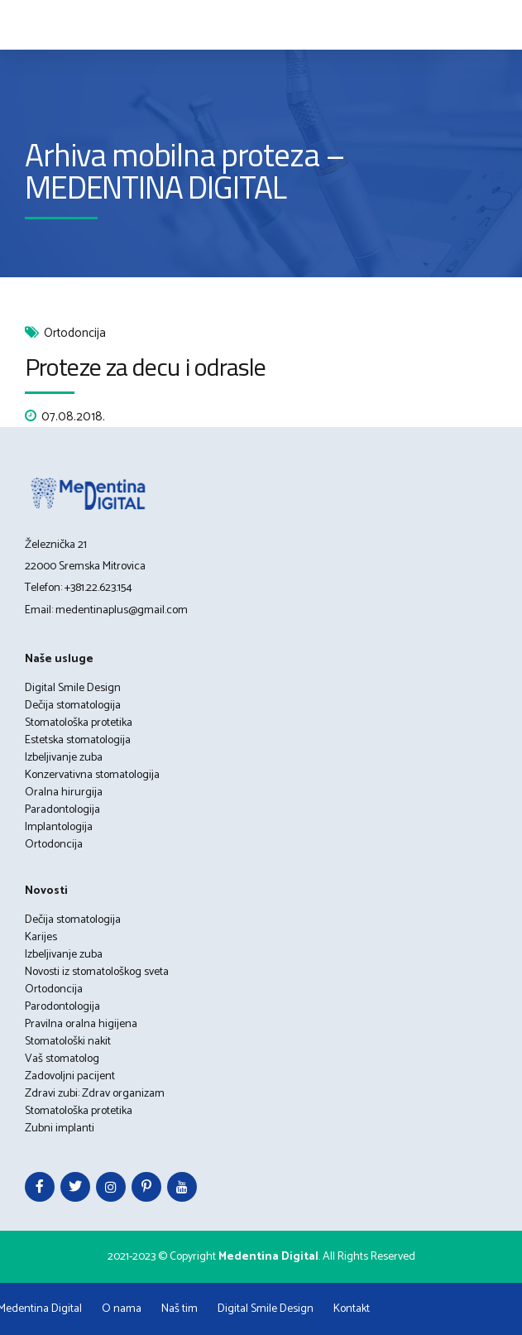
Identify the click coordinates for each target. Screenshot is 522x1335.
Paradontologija (62, 809)
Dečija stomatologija (73, 705)
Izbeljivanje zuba (64, 757)
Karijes (41, 937)
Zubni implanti (59, 1128)
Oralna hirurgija (64, 792)
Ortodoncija (75, 334)
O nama (121, 1308)
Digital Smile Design (73, 688)
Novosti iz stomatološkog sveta (97, 972)
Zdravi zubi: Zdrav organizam (95, 1093)
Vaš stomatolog (62, 1058)
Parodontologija (62, 1006)
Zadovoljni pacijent (70, 1076)
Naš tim (179, 1308)
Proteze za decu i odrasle (145, 367)
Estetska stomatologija (78, 740)
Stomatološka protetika (78, 722)
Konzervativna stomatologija (92, 775)
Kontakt (351, 1308)
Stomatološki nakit (68, 1041)
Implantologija (59, 827)
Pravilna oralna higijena (81, 1024)
